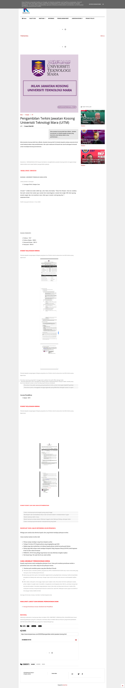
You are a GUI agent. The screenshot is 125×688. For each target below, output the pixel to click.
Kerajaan (27, 114)
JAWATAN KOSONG (77, 18)
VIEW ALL (103, 36)
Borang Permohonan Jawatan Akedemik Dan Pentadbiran (38, 606)
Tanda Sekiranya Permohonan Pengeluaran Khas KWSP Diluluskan (91, 120)
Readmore (83, 125)
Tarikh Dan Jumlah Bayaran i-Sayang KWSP (91, 141)
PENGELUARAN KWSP (63, 18)
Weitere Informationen (95, 4)
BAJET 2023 (33, 18)
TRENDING (24, 36)
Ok (103, 4)
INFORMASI (51, 18)
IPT (32, 114)
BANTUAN (42, 18)
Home (24, 18)
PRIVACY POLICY (90, 18)
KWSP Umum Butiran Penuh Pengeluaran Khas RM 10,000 (91, 160)
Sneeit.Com (65, 685)
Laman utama (54, 673)
